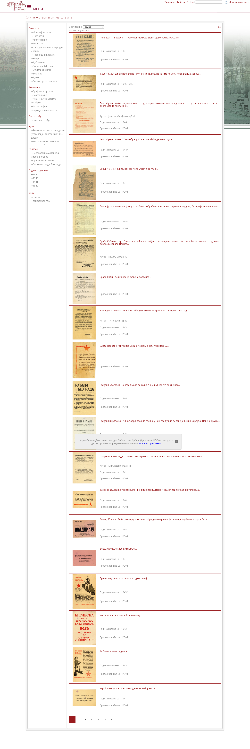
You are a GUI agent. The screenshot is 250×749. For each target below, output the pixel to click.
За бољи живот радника (113, 651)
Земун (36, 58)
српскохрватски (41, 200)
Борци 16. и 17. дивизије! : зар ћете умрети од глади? (129, 168)
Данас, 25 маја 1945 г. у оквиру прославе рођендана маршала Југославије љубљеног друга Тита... (154, 519)
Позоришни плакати (44, 54)
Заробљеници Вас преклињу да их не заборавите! (128, 688)
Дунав (36, 77)
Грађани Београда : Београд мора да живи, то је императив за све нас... (140, 384)
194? (35, 178)
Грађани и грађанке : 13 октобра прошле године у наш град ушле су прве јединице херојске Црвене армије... (160, 420)
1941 (35, 181)
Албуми (37, 102)
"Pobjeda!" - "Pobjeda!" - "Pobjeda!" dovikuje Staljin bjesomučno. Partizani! (139, 37)
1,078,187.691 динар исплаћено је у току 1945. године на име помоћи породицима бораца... (150, 73)
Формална (34, 87)
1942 (35, 185)
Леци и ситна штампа (45, 98)
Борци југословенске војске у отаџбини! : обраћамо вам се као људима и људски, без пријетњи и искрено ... (159, 208)
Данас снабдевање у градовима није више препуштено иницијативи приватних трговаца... (150, 489)
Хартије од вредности (45, 110)
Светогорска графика (45, 81)
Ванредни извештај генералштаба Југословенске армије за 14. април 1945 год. (143, 310)
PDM (125, 59)
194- (35, 174)
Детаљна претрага (239, 1)
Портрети (38, 35)
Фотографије (40, 106)
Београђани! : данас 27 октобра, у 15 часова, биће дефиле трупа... (136, 139)
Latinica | (181, 1)
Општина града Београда (47, 164)
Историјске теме (42, 32)
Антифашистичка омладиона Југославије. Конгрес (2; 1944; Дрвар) (48, 134)
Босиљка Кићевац (43, 66)
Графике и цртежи (43, 91)
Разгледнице (40, 95)
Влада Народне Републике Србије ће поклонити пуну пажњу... (134, 345)
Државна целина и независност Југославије (124, 578)
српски (36, 197)
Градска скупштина (43, 160)
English (190, 1)
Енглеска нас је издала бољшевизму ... (121, 615)
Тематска (33, 28)
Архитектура (40, 39)
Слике (30, 17)
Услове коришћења (150, 443)
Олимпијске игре (42, 69)
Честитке (38, 43)
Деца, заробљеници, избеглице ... (118, 548)
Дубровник (39, 62)
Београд (37, 73)
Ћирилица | (171, 1)
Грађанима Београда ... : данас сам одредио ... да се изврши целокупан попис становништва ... (152, 456)
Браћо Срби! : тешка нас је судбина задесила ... (125, 276)
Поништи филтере (79, 30)
